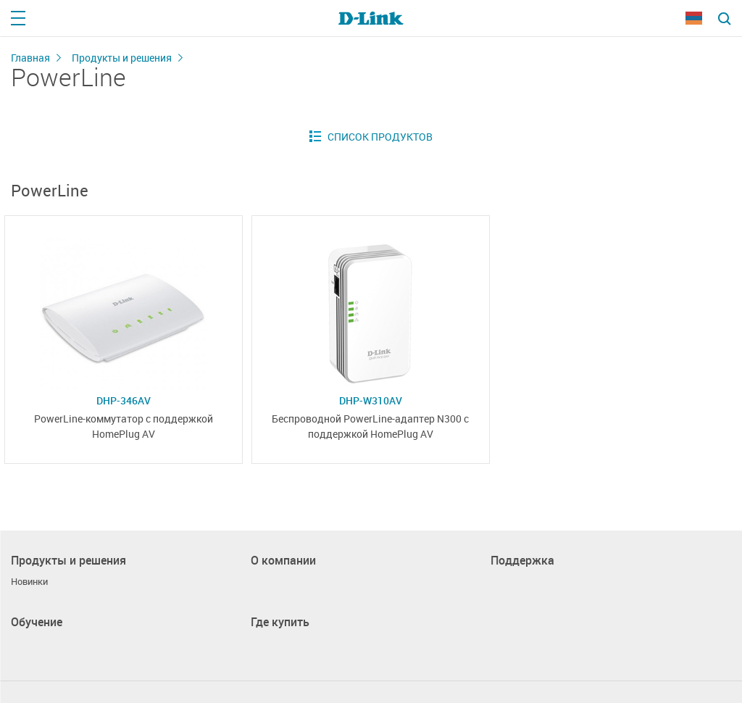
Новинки (29, 581)
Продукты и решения (122, 58)
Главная (30, 58)
